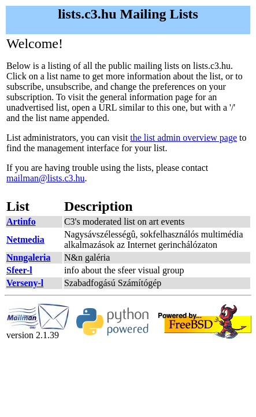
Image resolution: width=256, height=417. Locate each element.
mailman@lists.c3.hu (45, 178)
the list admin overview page (183, 137)
